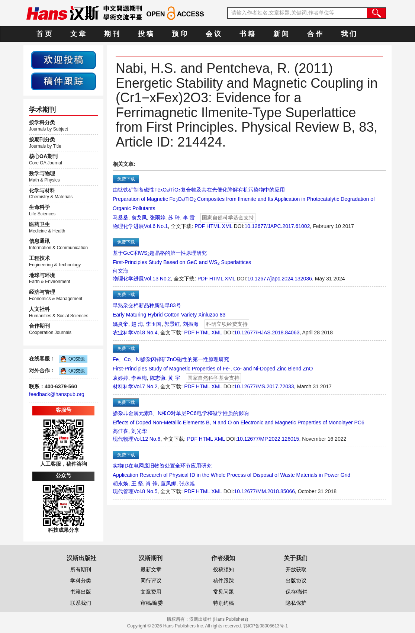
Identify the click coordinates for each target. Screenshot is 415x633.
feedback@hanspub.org (56, 394)
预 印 (179, 34)
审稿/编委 (152, 603)
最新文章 (151, 569)
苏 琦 (174, 218)
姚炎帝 (120, 324)
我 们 (348, 34)
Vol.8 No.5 (145, 491)
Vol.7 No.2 (145, 386)
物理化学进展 (128, 226)
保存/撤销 (297, 592)
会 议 (213, 34)
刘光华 (139, 431)
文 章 (78, 34)
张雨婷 (157, 218)
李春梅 (139, 378)
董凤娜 (168, 483)
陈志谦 (157, 378)
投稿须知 (223, 569)
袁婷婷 (120, 378)
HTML (213, 226)
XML (227, 226)
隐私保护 (296, 603)
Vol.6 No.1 (156, 226)
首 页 (44, 34)
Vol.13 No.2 (157, 279)
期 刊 (111, 34)
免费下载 (126, 178)
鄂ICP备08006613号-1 (265, 626)
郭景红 (172, 324)
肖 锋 (152, 483)
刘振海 (191, 324)
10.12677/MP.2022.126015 (268, 439)
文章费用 (151, 592)
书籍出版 (80, 592)
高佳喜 (120, 431)
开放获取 (296, 569)
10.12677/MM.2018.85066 (264, 491)
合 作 (314, 34)
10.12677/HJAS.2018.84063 (267, 332)
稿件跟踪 (223, 581)
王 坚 (137, 483)
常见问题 (223, 592)
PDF (199, 226)
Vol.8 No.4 (145, 332)
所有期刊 (80, 569)
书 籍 (247, 34)
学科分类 (80, 581)
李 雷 (189, 218)
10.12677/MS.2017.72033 (264, 386)
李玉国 (153, 324)
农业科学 (123, 332)
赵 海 (137, 324)
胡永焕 (120, 483)
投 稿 (145, 34)
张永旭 (187, 483)
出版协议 (296, 581)
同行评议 (151, 581)
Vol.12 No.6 (146, 439)
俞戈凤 (139, 218)
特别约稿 (223, 603)
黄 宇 (174, 378)
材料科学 (123, 386)
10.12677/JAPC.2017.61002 (277, 226)
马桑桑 (120, 218)
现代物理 (123, 439)
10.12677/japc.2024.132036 (279, 279)
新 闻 (281, 34)
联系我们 (80, 603)
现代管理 (123, 491)
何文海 (120, 271)
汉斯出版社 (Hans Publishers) (218, 619)
